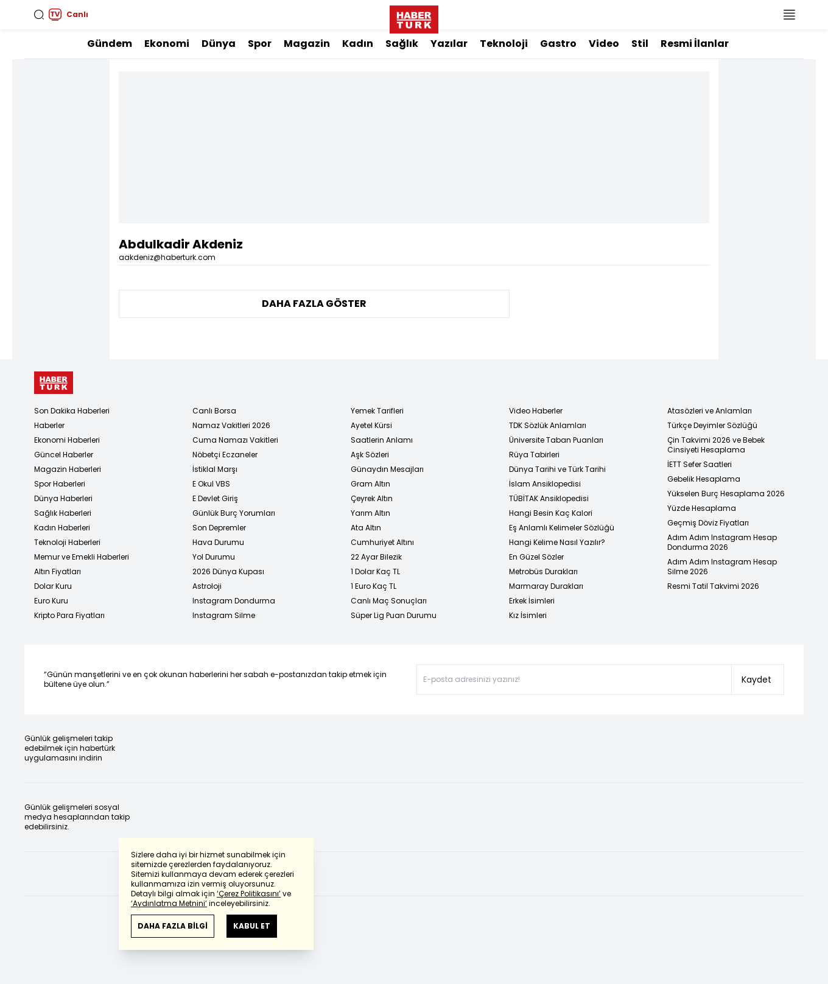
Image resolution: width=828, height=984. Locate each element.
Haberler (49, 425)
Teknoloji (504, 44)
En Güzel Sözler (536, 557)
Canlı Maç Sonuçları (389, 601)
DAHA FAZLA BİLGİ (173, 926)
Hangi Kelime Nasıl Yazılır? (557, 542)
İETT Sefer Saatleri (699, 464)
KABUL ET (251, 926)
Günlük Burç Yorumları (233, 513)
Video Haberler (536, 411)
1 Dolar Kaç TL (375, 571)
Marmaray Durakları (546, 586)
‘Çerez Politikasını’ (249, 893)
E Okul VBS (211, 484)
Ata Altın (366, 527)
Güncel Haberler (63, 454)
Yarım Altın (370, 513)
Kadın (357, 44)
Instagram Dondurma (233, 601)
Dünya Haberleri (63, 498)
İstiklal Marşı (214, 469)
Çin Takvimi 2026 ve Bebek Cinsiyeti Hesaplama (716, 445)
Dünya (219, 44)
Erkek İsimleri (532, 601)
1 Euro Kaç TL (373, 586)
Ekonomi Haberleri (67, 440)
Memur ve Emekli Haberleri (81, 557)
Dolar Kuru (53, 586)
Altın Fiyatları (57, 571)
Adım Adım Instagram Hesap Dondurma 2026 (722, 542)
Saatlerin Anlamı (382, 440)
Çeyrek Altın (372, 498)
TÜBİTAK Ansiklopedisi (549, 498)
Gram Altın (370, 484)
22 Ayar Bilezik (376, 557)
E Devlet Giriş (215, 498)
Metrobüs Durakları (543, 571)
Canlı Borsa (214, 411)
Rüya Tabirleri (534, 454)
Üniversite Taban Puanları (556, 440)
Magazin (307, 44)
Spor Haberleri (59, 484)
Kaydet (756, 679)
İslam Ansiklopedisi (545, 484)
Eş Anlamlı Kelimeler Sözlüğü (561, 527)
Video (604, 44)
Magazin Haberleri (67, 469)
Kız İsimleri (528, 615)
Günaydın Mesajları (387, 469)
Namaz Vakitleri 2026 (231, 425)
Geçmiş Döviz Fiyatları (708, 523)
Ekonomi (166, 44)
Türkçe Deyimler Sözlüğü (712, 425)
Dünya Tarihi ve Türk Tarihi (557, 469)
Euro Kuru (51, 601)
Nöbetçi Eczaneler (225, 454)
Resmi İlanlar (695, 44)
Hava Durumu (218, 542)
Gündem (109, 44)
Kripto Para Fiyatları (69, 615)
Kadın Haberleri (62, 527)
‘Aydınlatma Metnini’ (169, 903)
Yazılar (449, 44)
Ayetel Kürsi (371, 425)
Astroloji (207, 586)
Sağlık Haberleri (62, 513)
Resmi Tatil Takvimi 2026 (713, 586)
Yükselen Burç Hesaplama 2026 (726, 493)
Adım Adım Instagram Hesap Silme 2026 (722, 567)
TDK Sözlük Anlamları (547, 425)
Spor (260, 44)
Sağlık (401, 44)
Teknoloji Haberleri (67, 542)
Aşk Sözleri (370, 454)
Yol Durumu (213, 557)
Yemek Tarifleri (377, 411)
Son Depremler (219, 527)
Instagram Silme (223, 615)
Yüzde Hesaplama (701, 508)
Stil (639, 44)
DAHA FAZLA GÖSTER (314, 304)
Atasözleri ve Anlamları (709, 411)
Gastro (558, 44)
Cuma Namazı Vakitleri (235, 440)
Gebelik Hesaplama (703, 479)
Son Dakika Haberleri (72, 411)
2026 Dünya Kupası (228, 571)
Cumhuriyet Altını (382, 542)
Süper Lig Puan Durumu (394, 615)
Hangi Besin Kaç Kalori (550, 513)
